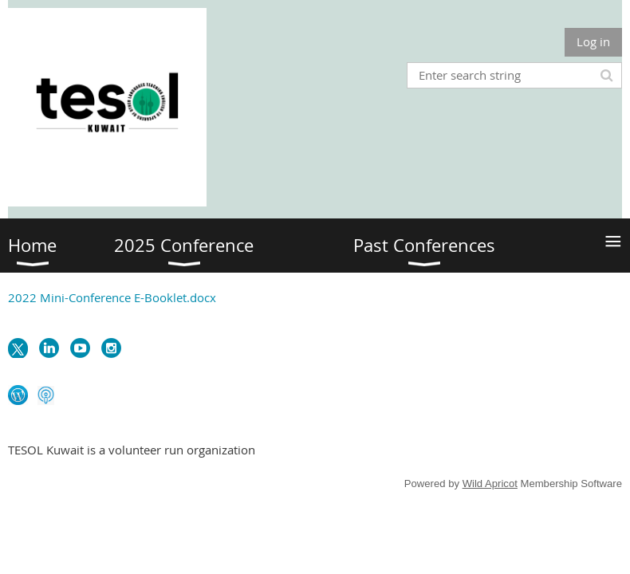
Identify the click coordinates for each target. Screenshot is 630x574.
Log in (593, 41)
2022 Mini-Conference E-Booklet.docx (112, 297)
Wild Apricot (490, 483)
